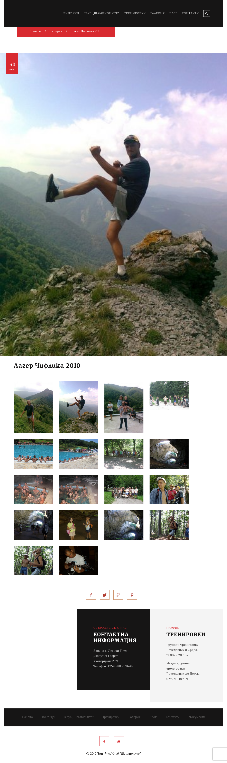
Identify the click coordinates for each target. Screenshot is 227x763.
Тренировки (135, 13)
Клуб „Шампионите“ (102, 13)
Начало (27, 717)
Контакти (190, 13)
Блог (173, 13)
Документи (197, 717)
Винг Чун (71, 13)
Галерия (157, 13)
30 (12, 66)
